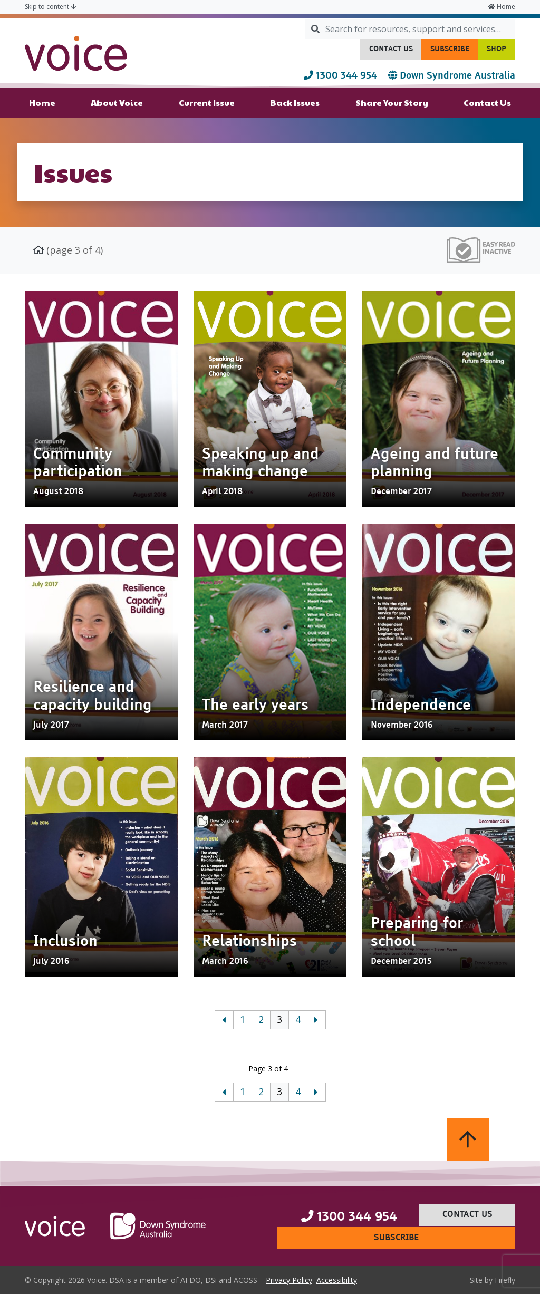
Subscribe (454, 51)
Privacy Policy (291, 1279)
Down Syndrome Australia (451, 76)
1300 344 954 (342, 76)
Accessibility (338, 1279)
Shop (501, 51)
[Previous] (224, 1019)
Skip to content (50, 6)
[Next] (316, 1019)
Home (501, 6)
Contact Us (395, 51)
